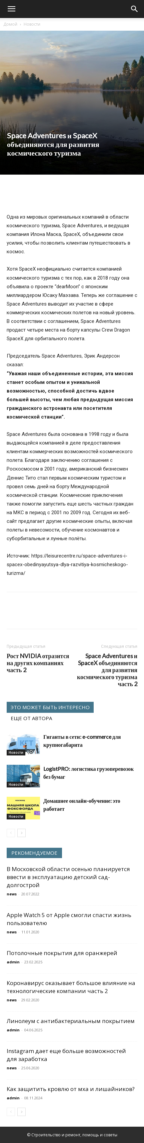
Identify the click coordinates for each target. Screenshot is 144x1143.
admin (13, 961)
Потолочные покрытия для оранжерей (62, 953)
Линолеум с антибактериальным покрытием (71, 1021)
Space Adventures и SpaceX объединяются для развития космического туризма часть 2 (107, 669)
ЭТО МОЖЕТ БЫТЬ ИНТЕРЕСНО (50, 707)
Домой (10, 24)
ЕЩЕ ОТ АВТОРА (31, 718)
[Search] (134, 9)
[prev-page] (11, 833)
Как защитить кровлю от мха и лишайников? (71, 1089)
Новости (32, 24)
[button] (11, 9)
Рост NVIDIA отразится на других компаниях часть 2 (38, 662)
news (12, 893)
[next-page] (21, 833)
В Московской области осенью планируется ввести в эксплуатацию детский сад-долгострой (68, 877)
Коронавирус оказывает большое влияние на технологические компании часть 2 (71, 987)
